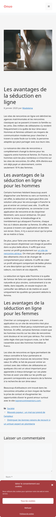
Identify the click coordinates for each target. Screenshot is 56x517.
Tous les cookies (28, 501)
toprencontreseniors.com (28, 400)
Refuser (28, 508)
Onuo (8, 6)
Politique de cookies (27, 514)
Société (10, 408)
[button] (52, 485)
